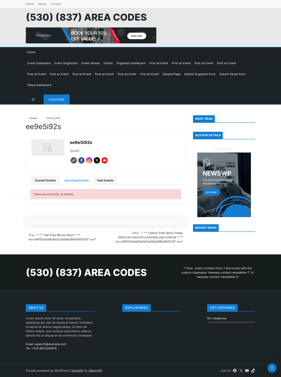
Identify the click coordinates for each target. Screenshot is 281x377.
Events (108, 63)
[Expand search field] (33, 99)
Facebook (81, 160)
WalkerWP (95, 370)
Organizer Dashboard (131, 63)
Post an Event (158, 63)
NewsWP (77, 370)
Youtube (104, 160)
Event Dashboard (39, 63)
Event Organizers (66, 63)
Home (30, 4)
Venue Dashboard (39, 85)
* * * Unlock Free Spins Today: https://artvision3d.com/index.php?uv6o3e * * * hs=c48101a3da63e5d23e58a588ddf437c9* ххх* (149, 237)
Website (74, 160)
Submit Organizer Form (200, 74)
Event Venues (91, 63)
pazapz (33, 118)
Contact (56, 4)
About (42, 4)
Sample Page (171, 74)
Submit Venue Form (232, 74)
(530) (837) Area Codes (86, 17)
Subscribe (57, 99)
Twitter (97, 160)
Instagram (89, 160)
